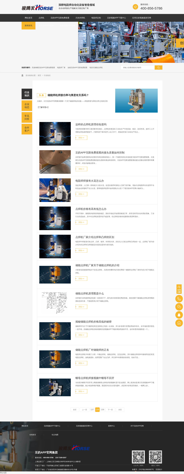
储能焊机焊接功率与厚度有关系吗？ (68, 95)
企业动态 (27, 105)
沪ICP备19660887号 (146, 469)
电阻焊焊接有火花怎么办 (89, 180)
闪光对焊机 (80, 18)
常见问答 (27, 117)
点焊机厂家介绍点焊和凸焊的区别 (94, 237)
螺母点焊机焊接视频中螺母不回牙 (94, 378)
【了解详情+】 (43, 107)
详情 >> (81, 138)
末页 (120, 410)
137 (92, 410)
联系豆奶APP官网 (67, 26)
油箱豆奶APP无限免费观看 (77, 67)
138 (97, 410)
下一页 (110, 410)
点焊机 (41, 18)
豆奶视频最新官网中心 (84, 426)
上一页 (84, 410)
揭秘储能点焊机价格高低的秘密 (93, 321)
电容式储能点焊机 (96, 67)
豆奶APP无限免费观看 (60, 18)
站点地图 (55, 435)
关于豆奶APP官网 (46, 26)
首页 (39, 75)
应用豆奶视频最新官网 (141, 18)
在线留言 (32, 435)
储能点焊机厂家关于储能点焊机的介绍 (97, 265)
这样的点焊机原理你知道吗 (90, 124)
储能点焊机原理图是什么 (89, 293)
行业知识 (47, 75)
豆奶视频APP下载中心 (116, 18)
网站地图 (3, 473)
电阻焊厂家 (61, 67)
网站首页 (28, 18)
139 (102, 410)
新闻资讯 (28, 26)
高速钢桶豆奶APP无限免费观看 (43, 67)
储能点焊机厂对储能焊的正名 (92, 349)
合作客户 (27, 129)
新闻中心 (111, 426)
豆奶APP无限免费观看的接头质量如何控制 (100, 152)
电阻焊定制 (96, 18)
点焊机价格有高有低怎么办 (90, 208)
